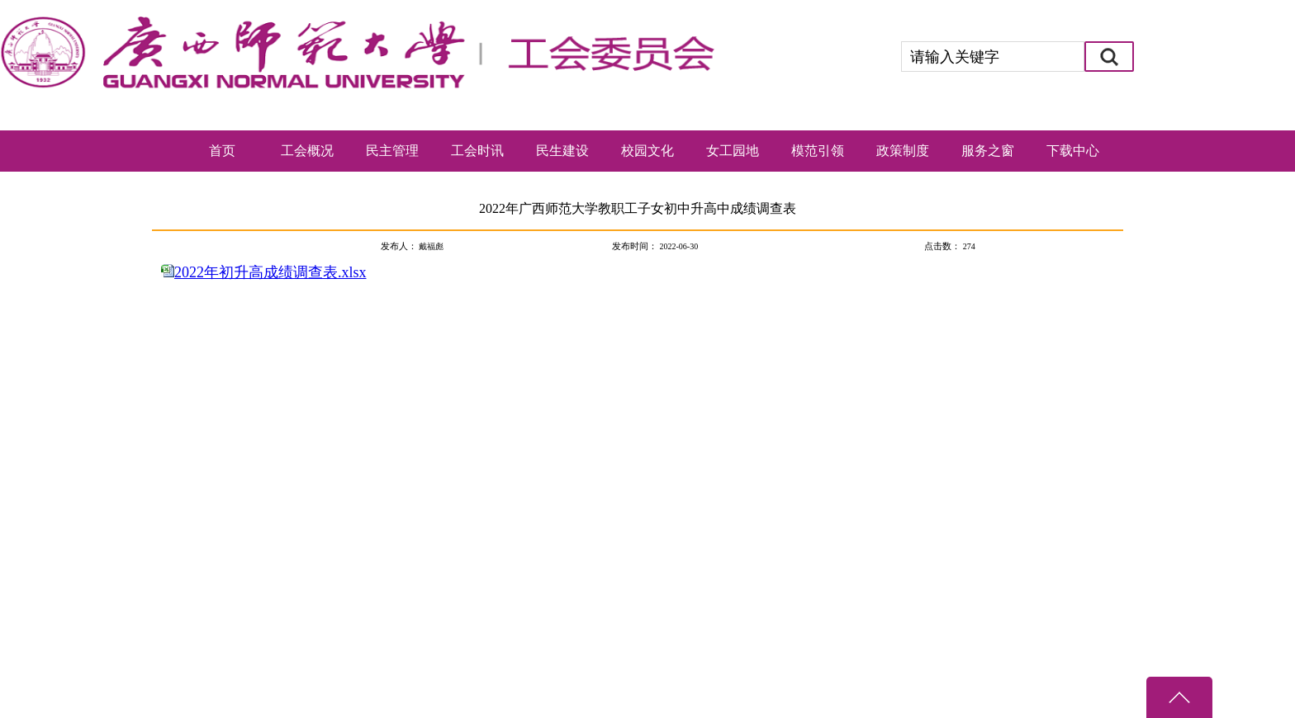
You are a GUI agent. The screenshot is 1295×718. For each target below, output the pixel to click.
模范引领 (817, 151)
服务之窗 (987, 151)
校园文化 (647, 151)
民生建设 (562, 151)
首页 (222, 151)
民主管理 (392, 151)
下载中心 (1072, 151)
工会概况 (307, 151)
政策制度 (902, 151)
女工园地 (732, 151)
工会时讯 (477, 151)
